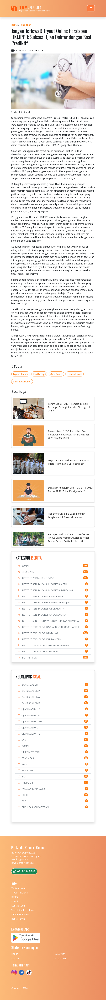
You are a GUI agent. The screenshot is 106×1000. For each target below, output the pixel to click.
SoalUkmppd (39, 374)
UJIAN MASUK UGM (31, 721)
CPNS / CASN (28, 758)
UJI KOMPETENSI (30, 752)
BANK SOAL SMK (30, 703)
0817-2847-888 (24, 871)
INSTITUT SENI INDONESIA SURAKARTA (42, 608)
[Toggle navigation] (91, 8)
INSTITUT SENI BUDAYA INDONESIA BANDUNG (47, 590)
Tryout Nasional (19, 892)
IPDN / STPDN (29, 657)
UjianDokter (56, 374)
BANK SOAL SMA (30, 696)
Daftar (14, 896)
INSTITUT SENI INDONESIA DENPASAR (42, 596)
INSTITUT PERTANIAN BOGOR (37, 578)
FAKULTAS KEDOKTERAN (35, 807)
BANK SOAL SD (29, 684)
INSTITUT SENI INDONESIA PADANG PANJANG (46, 602)
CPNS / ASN (27, 571)
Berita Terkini (18, 918)
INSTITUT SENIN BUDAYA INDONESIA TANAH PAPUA (50, 620)
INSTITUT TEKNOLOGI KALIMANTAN (41, 639)
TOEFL (25, 794)
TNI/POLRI (27, 782)
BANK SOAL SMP (30, 690)
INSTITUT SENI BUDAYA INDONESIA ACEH (44, 584)
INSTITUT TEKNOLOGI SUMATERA (39, 651)
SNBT (24, 739)
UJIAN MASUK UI (30, 727)
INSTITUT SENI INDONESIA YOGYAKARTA (43, 614)
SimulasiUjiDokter (22, 381)
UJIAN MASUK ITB (31, 733)
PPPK (24, 801)
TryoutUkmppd (20, 374)
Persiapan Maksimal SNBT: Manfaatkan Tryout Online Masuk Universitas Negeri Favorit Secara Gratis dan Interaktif (69, 538)
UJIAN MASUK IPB (31, 715)
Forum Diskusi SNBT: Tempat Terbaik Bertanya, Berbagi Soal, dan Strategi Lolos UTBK (70, 407)
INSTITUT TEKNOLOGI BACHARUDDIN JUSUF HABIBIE (50, 627)
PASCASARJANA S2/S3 (33, 788)
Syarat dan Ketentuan (22, 910)
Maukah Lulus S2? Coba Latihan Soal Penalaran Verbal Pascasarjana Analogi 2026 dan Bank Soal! (68, 434)
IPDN (24, 776)
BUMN (25, 565)
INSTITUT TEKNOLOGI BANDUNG (39, 633)
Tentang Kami (18, 888)
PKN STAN (27, 770)
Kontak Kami (18, 905)
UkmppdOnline (74, 374)
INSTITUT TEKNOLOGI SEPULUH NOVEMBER (45, 645)
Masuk (14, 901)
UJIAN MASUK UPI (31, 709)
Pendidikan (25, 24)
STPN (24, 764)
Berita (14, 24)
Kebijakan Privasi (20, 914)
